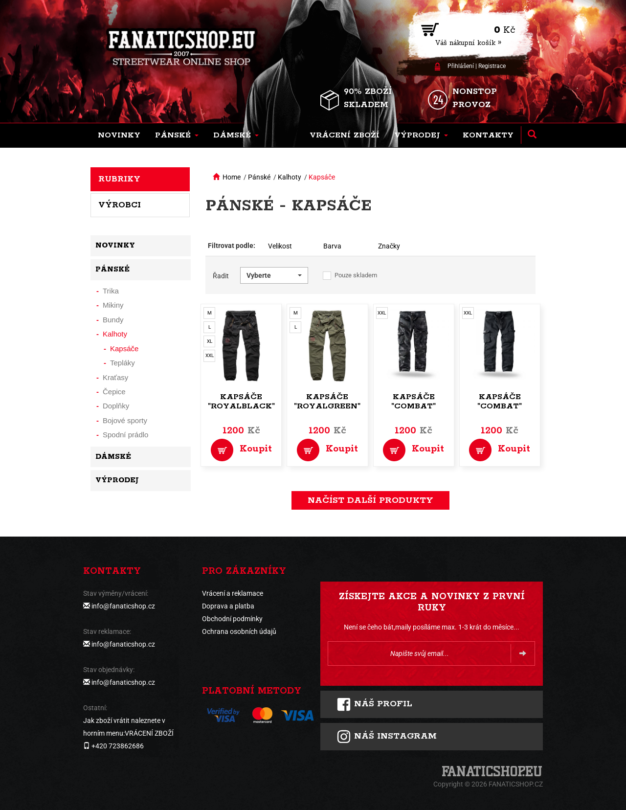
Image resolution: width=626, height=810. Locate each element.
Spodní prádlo (125, 434)
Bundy (113, 319)
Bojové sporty (125, 420)
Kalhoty (289, 177)
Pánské (259, 177)
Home (232, 177)
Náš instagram (386, 736)
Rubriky (119, 179)
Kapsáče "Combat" (413, 402)
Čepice (114, 391)
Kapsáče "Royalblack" (241, 402)
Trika (111, 291)
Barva (332, 246)
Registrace (492, 66)
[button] (177, 135)
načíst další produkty (370, 500)
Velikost (280, 246)
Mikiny (113, 305)
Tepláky (122, 363)
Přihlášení (460, 66)
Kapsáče (322, 177)
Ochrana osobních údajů (239, 631)
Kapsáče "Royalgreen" (327, 402)
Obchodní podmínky (232, 619)
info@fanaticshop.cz (123, 606)
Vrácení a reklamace (232, 593)
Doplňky (116, 406)
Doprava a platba (228, 606)
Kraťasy (115, 377)
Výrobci (119, 205)
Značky (389, 246)
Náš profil (374, 704)
